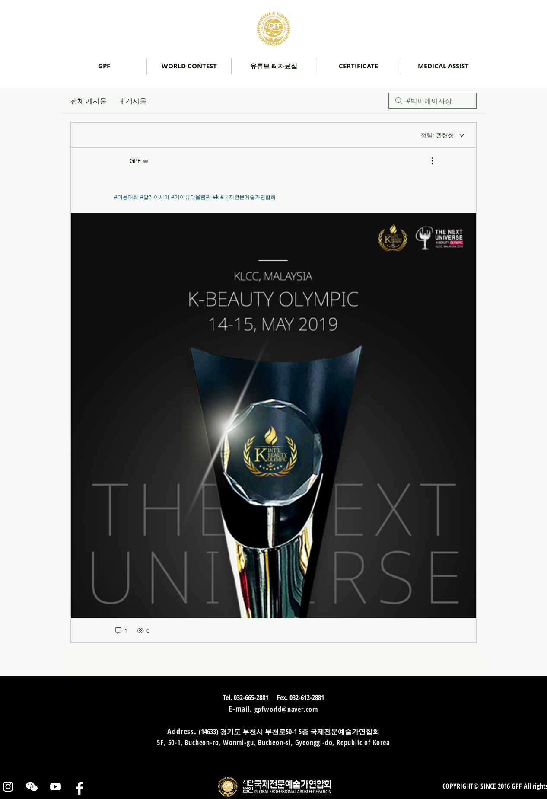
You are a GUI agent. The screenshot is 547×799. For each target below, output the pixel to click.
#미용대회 (126, 196)
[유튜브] (56, 787)
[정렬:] (443, 135)
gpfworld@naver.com (286, 709)
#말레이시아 (154, 196)
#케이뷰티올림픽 (191, 196)
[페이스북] (79, 787)
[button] (274, 66)
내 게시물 (131, 100)
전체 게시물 (88, 100)
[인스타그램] (8, 787)
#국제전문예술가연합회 (248, 196)
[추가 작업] (428, 161)
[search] (432, 101)
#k (216, 196)
